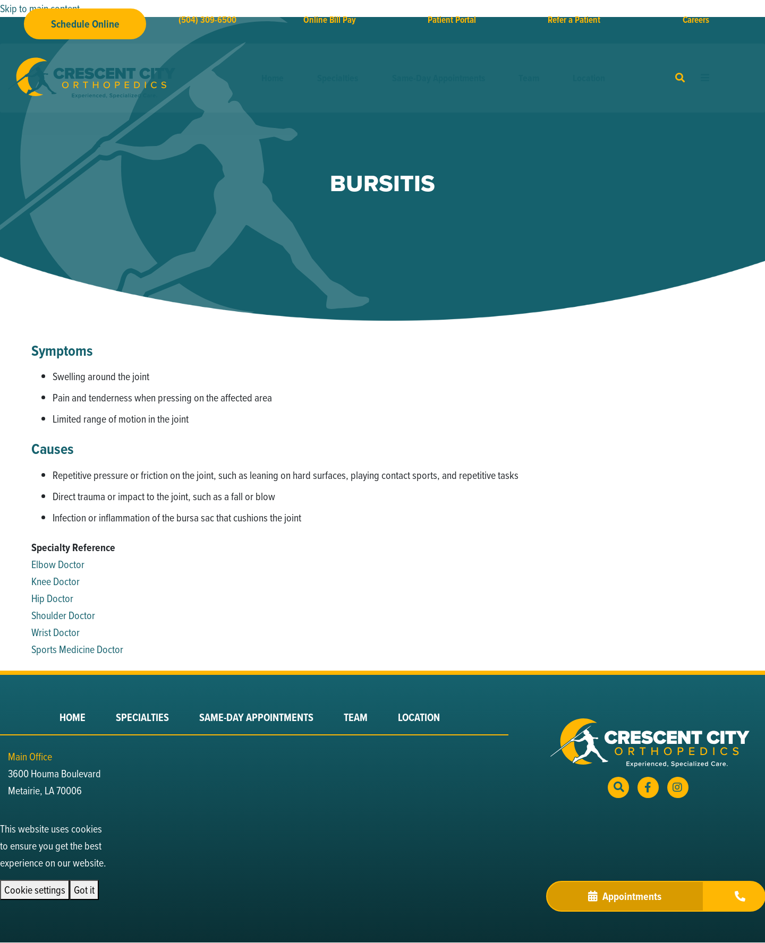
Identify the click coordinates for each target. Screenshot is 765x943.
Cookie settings (34, 889)
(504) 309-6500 (207, 20)
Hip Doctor (52, 598)
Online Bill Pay (329, 20)
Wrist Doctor (55, 632)
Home (272, 78)
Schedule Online (85, 24)
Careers (696, 20)
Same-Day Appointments (438, 78)
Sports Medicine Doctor (77, 649)
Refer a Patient (574, 20)
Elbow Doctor (57, 564)
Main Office (30, 756)
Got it (84, 889)
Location (589, 78)
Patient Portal (452, 20)
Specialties (337, 78)
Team (528, 78)
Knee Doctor (55, 581)
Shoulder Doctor (63, 615)
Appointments (624, 896)
